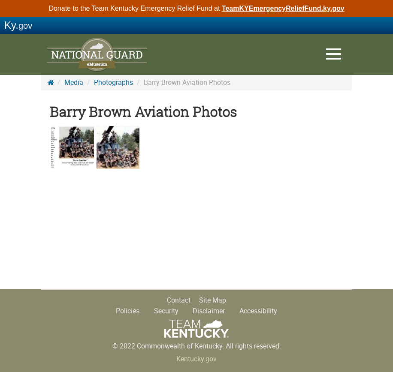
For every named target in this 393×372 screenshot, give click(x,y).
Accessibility (258, 310)
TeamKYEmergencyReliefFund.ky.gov (283, 8)
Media (73, 82)
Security (166, 310)
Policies (127, 310)
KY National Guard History (96, 55)
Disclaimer (209, 310)
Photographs (113, 82)
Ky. (18, 25)
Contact (178, 300)
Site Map (212, 300)
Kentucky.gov (196, 358)
